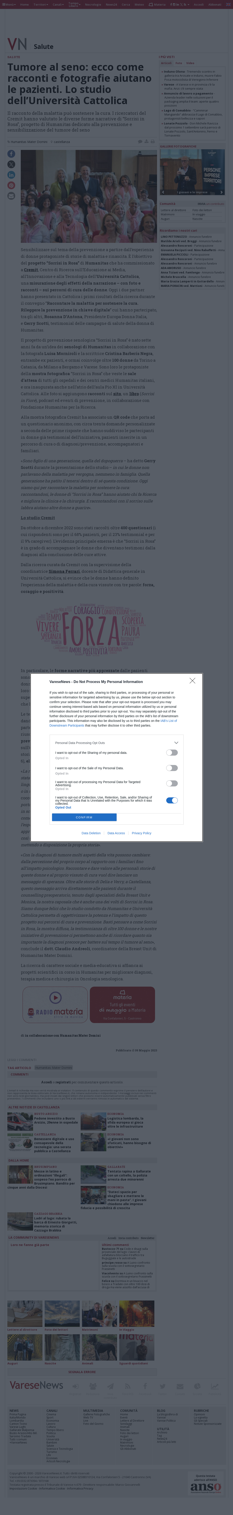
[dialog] (117, 757)
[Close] (194, 682)
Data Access (116, 833)
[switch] (172, 753)
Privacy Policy (141, 833)
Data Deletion (91, 833)
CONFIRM (84, 817)
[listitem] (116, 742)
